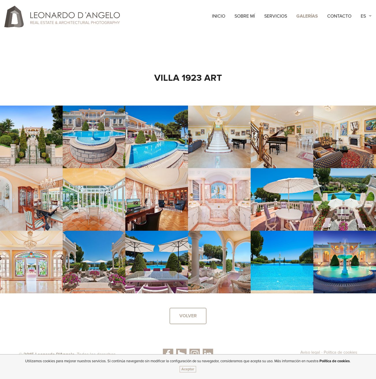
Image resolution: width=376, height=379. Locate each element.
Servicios (275, 16)
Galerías (307, 16)
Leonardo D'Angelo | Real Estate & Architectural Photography (62, 16)
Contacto (339, 16)
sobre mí (244, 16)
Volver (188, 316)
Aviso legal (310, 352)
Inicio (218, 16)
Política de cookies (340, 352)
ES (363, 16)
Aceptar (187, 369)
